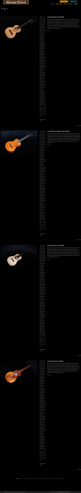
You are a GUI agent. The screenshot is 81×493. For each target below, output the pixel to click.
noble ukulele (41, 191)
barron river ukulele (42, 21)
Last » (63, 478)
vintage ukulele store (42, 215)
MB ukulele (43, 72)
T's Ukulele (43, 206)
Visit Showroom (73, 1)
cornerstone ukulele (42, 146)
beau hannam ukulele (43, 137)
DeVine (41, 152)
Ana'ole (44, 362)
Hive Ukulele (43, 159)
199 (33, 478)
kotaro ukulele (44, 176)
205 (50, 478)
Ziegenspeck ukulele (42, 218)
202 (42, 478)
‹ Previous (29, 478)
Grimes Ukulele (42, 42)
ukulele (41, 96)
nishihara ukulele (42, 75)
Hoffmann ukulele (42, 161)
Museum (70, 3)
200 (36, 478)
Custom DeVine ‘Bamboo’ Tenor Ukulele (58, 131)
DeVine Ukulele (42, 266)
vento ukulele (43, 212)
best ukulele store (42, 143)
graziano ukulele (42, 269)
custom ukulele (42, 33)
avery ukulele (44, 134)
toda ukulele (41, 93)
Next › (59, 478)
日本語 (75, 3)
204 (47, 478)
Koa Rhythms (43, 57)
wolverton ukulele (42, 102)
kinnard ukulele (42, 170)
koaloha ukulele (42, 60)
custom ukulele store (42, 149)
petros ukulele (44, 200)
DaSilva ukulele (42, 36)
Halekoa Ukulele (42, 272)
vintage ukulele (42, 99)
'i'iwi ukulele (41, 18)
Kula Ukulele (41, 63)
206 (53, 478)
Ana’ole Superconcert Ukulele (55, 361)
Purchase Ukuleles (64, 1)
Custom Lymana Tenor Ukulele (55, 245)
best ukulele (44, 27)
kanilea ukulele (42, 51)
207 (56, 478)
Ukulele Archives (59, 3)
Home (52, 3)
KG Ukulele (43, 168)
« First (25, 478)
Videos (65, 3)
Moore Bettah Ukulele (42, 188)
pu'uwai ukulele (42, 87)
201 (39, 478)
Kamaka (43, 48)
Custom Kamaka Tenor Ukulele (55, 17)
